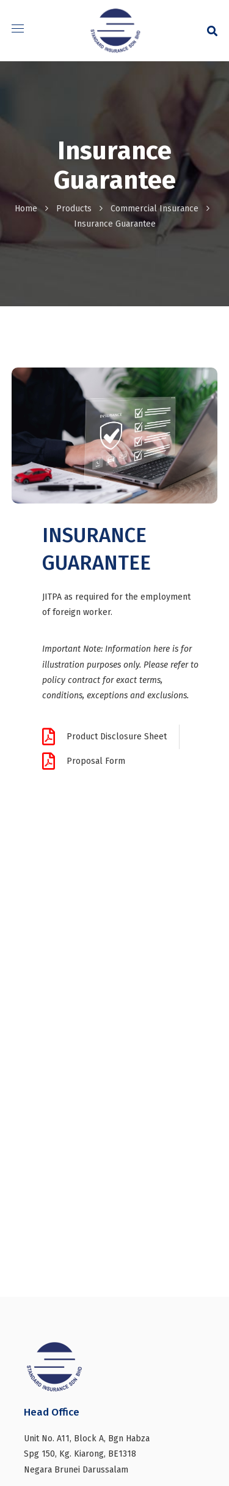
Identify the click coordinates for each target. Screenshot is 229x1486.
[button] (212, 30)
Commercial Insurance (154, 208)
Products (74, 208)
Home (26, 208)
